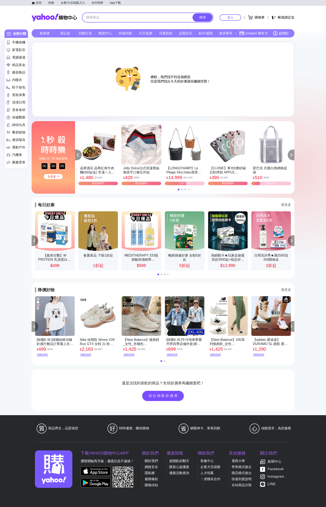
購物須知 (151, 485)
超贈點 (281, 33)
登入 (230, 17)
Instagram (276, 476)
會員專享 (225, 33)
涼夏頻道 (165, 33)
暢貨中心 (105, 33)
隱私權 (150, 473)
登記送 (65, 33)
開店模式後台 (242, 473)
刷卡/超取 (206, 33)
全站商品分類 (242, 485)
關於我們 (151, 461)
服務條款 (151, 479)
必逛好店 (185, 33)
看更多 (286, 205)
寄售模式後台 (242, 467)
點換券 (45, 33)
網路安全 (151, 467)
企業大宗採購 (210, 467)
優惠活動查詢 (179, 473)
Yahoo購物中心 (54, 17)
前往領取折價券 (164, 395)
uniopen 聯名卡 (253, 33)
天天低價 (145, 33)
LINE (272, 484)
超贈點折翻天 (179, 461)
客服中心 (207, 461)
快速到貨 (125, 33)
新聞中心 (275, 461)
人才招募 (207, 473)
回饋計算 (85, 33)
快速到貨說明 (242, 479)
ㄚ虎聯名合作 (210, 479)
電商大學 (238, 461)
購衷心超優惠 (179, 467)
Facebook (276, 469)
